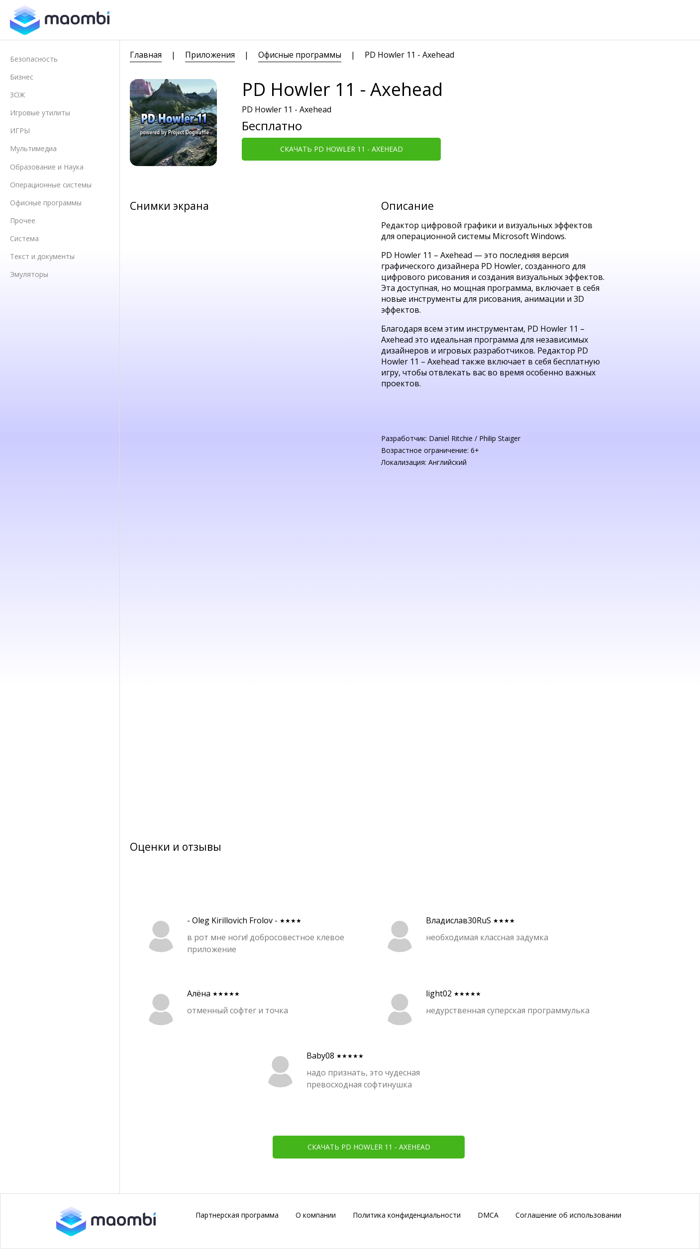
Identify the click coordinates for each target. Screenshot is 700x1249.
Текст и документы (42, 256)
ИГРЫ (20, 130)
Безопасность (34, 59)
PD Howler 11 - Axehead (409, 54)
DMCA (488, 1215)
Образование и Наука (47, 167)
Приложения (210, 54)
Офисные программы (46, 202)
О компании (316, 1215)
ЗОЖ (17, 94)
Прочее (22, 220)
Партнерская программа (237, 1215)
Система (24, 238)
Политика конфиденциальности (407, 1215)
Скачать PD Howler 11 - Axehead (341, 149)
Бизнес (21, 77)
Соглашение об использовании (568, 1215)
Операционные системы (51, 184)
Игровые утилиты (40, 112)
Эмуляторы (29, 274)
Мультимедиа (33, 148)
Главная (146, 54)
